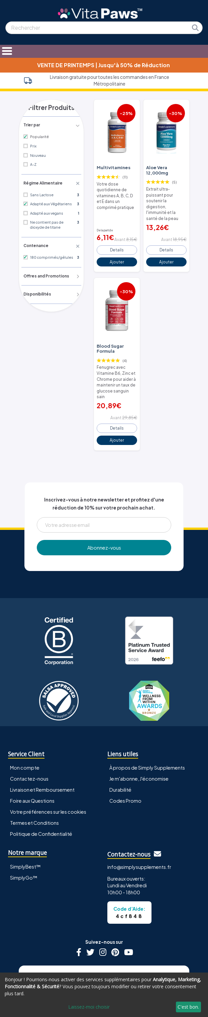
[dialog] (104, 995)
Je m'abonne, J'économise (139, 753)
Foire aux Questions (32, 775)
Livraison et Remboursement (42, 764)
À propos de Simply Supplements (147, 742)
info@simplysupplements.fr (139, 840)
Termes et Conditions (34, 797)
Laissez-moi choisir (89, 1007)
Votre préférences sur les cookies (48, 786)
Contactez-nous (29, 753)
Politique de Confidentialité (41, 808)
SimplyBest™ (25, 840)
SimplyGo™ (23, 852)
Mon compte (24, 742)
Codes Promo (125, 775)
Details (117, 234)
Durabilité (120, 764)
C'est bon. (188, 1007)
